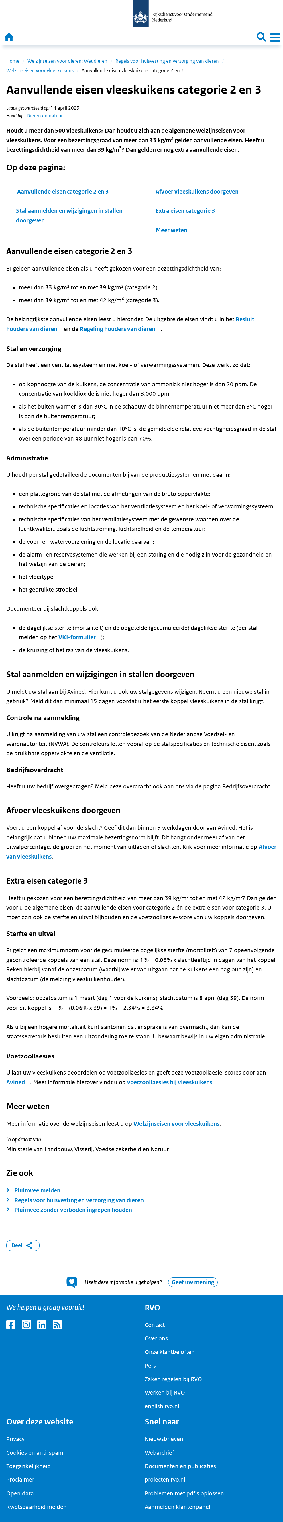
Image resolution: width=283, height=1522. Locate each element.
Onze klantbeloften (170, 1351)
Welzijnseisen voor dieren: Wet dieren (67, 61)
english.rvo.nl (162, 1406)
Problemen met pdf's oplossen (184, 1493)
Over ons (156, 1338)
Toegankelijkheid (28, 1466)
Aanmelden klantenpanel (177, 1506)
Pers (150, 1365)
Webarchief (159, 1452)
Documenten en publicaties (180, 1466)
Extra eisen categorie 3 (185, 210)
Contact (155, 1325)
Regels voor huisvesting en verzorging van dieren (167, 61)
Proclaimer (20, 1479)
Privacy (15, 1439)
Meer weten (171, 230)
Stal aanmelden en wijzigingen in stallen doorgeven (69, 215)
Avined (15, 1082)
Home (12, 61)
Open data (20, 1493)
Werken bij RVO (165, 1392)
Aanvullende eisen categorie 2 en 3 (63, 191)
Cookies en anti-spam (34, 1452)
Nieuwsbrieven (164, 1439)
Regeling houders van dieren (117, 329)
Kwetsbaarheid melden (36, 1506)
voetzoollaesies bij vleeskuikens (169, 1082)
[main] (141, 670)
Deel (23, 1245)
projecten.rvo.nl (165, 1479)
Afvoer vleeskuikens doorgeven (197, 191)
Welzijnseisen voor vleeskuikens (40, 70)
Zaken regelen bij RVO (173, 1379)
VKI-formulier (77, 637)
